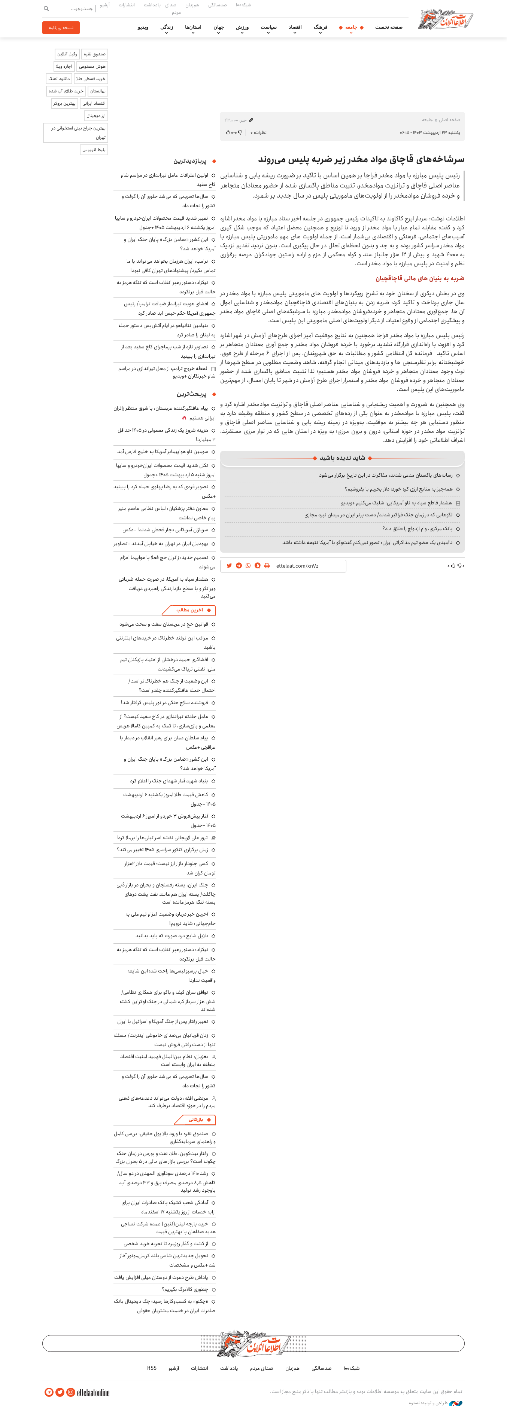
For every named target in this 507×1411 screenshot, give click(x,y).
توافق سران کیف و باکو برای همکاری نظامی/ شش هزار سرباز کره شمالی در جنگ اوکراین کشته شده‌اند (167, 1000)
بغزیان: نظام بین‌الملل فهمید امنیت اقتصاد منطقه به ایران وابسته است (168, 1060)
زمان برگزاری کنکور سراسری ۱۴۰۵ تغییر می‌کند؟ (162, 850)
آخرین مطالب (189, 610)
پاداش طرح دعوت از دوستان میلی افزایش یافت (161, 1277)
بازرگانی (196, 1119)
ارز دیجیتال (96, 115)
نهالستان (98, 91)
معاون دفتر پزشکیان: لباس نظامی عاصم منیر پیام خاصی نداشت (167, 513)
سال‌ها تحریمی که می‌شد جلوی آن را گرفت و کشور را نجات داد (169, 1081)
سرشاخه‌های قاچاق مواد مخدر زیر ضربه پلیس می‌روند (361, 159)
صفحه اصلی (449, 119)
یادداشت (152, 5)
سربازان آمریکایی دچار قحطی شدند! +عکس (165, 530)
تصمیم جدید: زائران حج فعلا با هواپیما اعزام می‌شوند (168, 562)
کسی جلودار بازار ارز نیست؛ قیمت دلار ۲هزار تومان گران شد (170, 868)
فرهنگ (320, 27)
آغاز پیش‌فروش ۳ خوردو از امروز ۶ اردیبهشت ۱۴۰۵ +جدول (168, 821)
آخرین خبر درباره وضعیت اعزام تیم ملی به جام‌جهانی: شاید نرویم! (170, 919)
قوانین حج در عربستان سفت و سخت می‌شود (163, 624)
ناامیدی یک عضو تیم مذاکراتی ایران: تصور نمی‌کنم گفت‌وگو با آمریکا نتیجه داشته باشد (367, 542)
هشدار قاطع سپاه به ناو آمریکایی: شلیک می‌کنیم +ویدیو (396, 503)
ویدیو (143, 27)
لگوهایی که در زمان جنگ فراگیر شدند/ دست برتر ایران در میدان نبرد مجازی (378, 515)
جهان (218, 27)
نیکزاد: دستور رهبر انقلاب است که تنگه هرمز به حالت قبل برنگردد (166, 287)
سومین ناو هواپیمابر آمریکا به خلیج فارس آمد (162, 452)
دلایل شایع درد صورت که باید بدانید (172, 936)
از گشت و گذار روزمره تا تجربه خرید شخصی (166, 1244)
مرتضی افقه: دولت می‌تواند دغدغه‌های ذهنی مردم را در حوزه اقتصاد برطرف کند (167, 1102)
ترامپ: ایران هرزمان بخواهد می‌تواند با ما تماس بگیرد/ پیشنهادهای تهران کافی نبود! (171, 266)
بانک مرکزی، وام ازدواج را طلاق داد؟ (417, 529)
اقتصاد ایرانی (94, 103)
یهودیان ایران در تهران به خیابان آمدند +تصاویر (161, 544)
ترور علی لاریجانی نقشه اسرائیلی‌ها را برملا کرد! (162, 838)
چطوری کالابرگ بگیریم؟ (185, 1289)
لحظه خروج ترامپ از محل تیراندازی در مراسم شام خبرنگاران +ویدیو (167, 372)
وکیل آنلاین (67, 54)
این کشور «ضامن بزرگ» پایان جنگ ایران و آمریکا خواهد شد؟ (170, 764)
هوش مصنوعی (92, 66)
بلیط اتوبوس (94, 149)
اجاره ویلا (64, 66)
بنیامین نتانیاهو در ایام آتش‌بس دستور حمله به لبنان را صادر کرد (167, 330)
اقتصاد (295, 27)
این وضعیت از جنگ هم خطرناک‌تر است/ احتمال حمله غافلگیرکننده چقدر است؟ (172, 685)
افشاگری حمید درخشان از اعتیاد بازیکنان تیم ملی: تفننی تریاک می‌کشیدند (168, 664)
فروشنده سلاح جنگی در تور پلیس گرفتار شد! (164, 703)
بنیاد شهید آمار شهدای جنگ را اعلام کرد (169, 781)
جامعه (351, 27)
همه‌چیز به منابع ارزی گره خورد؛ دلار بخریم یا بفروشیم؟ (399, 489)
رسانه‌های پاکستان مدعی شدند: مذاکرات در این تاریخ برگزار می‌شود (386, 475)
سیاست (269, 27)
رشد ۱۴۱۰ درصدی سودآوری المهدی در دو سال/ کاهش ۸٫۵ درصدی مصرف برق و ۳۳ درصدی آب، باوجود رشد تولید (166, 1181)
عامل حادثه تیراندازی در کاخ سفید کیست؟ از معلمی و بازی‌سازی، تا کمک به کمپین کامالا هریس (166, 721)
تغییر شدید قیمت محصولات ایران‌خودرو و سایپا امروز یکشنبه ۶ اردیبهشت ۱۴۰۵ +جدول (165, 223)
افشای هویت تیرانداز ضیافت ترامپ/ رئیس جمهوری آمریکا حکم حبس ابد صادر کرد (170, 308)
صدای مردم (173, 8)
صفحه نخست (389, 27)
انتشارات (127, 5)
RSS (152, 1368)
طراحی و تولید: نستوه (435, 1403)
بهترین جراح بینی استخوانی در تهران (79, 133)
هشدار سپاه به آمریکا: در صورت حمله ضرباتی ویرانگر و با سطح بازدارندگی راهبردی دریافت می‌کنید (167, 587)
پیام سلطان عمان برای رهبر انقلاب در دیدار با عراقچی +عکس (168, 742)
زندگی (166, 27)
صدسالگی (217, 5)
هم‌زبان (192, 5)
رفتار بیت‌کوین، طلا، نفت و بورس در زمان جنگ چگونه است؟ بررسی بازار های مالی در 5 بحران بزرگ (165, 1157)
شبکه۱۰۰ (243, 5)
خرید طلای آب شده (66, 91)
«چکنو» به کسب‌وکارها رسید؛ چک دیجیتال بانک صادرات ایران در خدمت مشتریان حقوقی (165, 1306)
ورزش (242, 27)
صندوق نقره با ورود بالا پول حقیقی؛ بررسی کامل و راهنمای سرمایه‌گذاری (165, 1137)
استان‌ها (193, 27)
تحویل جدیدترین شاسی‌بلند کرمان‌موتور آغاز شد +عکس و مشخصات (168, 1260)
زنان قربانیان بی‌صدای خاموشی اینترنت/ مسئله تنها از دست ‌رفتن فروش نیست (164, 1040)
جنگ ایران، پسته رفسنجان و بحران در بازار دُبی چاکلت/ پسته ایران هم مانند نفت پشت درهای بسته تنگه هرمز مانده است (166, 893)
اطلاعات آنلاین (446, 18)
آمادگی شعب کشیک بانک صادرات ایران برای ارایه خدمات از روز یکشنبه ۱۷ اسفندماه (168, 1207)
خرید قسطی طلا (91, 78)
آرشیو (105, 5)
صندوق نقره (95, 54)
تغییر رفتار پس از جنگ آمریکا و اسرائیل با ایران (162, 1021)
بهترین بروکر (65, 103)
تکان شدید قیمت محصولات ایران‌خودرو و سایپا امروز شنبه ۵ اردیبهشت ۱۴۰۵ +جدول (166, 470)
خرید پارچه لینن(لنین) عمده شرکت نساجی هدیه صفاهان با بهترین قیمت (168, 1228)
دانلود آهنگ (59, 78)
